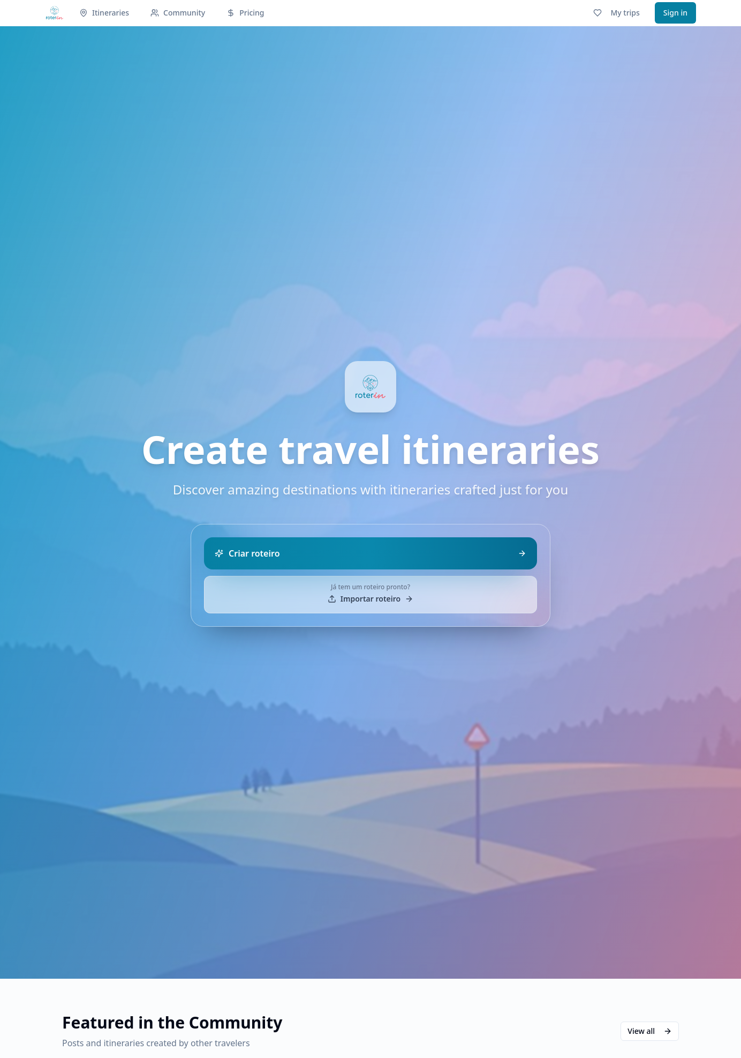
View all (649, 1031)
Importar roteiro (370, 599)
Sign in (675, 12)
